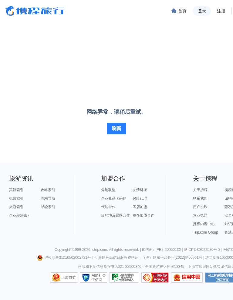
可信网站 (155, 277)
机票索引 (16, 198)
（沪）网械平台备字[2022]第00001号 (172, 257)
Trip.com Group (205, 232)
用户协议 (200, 207)
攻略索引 (48, 190)
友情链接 (140, 190)
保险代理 (140, 198)
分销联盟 (108, 190)
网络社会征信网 (98, 277)
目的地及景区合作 (115, 215)
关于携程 (200, 190)
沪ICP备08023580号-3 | (203, 250)
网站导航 (48, 198)
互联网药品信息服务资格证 (116, 257)
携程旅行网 (34, 11)
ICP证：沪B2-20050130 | (163, 250)
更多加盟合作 (143, 215)
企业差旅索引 (20, 215)
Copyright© (64, 250)
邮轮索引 (48, 207)
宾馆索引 (16, 190)
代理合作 (108, 207)
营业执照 (200, 215)
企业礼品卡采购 (114, 198)
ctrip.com (99, 250)
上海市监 (68, 277)
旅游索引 (16, 207)
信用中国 (187, 277)
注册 (221, 11)
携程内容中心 (204, 224)
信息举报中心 (124, 277)
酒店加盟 (140, 207)
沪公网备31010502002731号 (64, 257)
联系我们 (200, 198)
